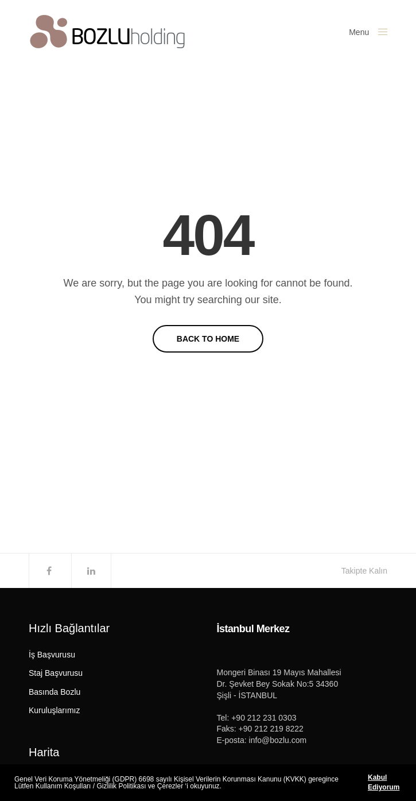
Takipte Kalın (364, 571)
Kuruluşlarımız (54, 710)
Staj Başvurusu (56, 673)
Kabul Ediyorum (383, 782)
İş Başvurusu (52, 654)
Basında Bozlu (54, 691)
